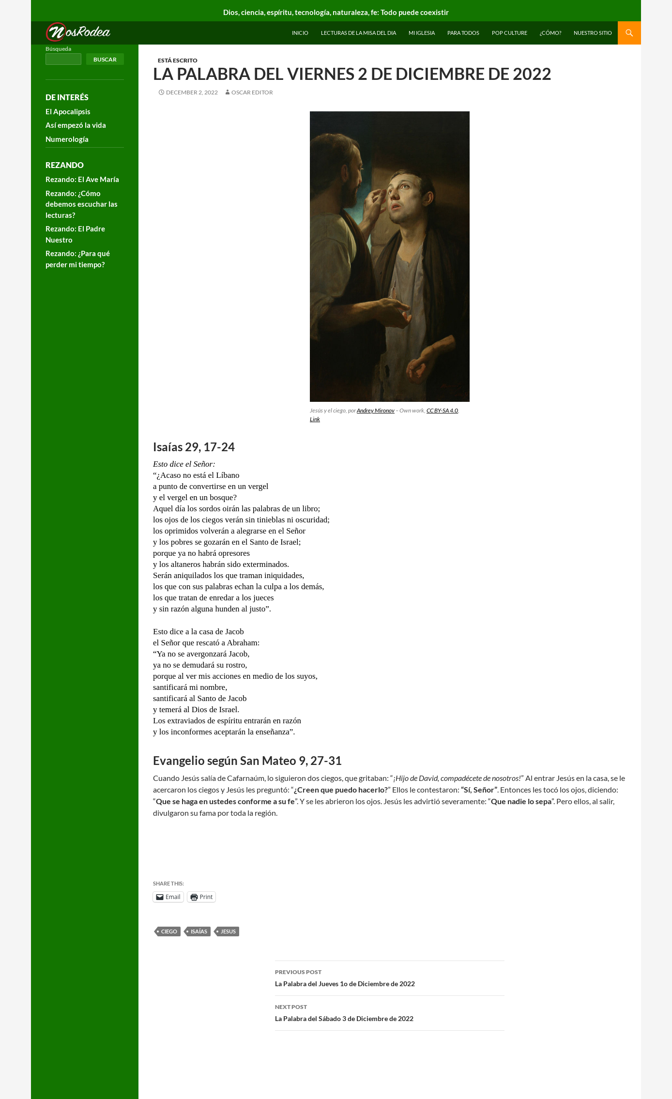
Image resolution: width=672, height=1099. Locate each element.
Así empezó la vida (76, 125)
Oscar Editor (252, 92)
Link (315, 419)
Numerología (67, 139)
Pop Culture (509, 33)
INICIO (300, 33)
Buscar (105, 59)
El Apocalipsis (68, 111)
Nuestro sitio (593, 33)
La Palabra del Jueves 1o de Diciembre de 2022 (389, 977)
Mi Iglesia (422, 33)
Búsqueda (58, 48)
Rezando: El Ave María (82, 179)
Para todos (463, 33)
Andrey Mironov (376, 410)
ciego (169, 931)
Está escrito (178, 60)
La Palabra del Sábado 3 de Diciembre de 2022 (389, 1012)
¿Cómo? (550, 33)
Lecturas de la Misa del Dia (358, 33)
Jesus (228, 931)
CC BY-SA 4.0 (442, 410)
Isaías (199, 931)
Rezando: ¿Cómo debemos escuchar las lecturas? (82, 204)
